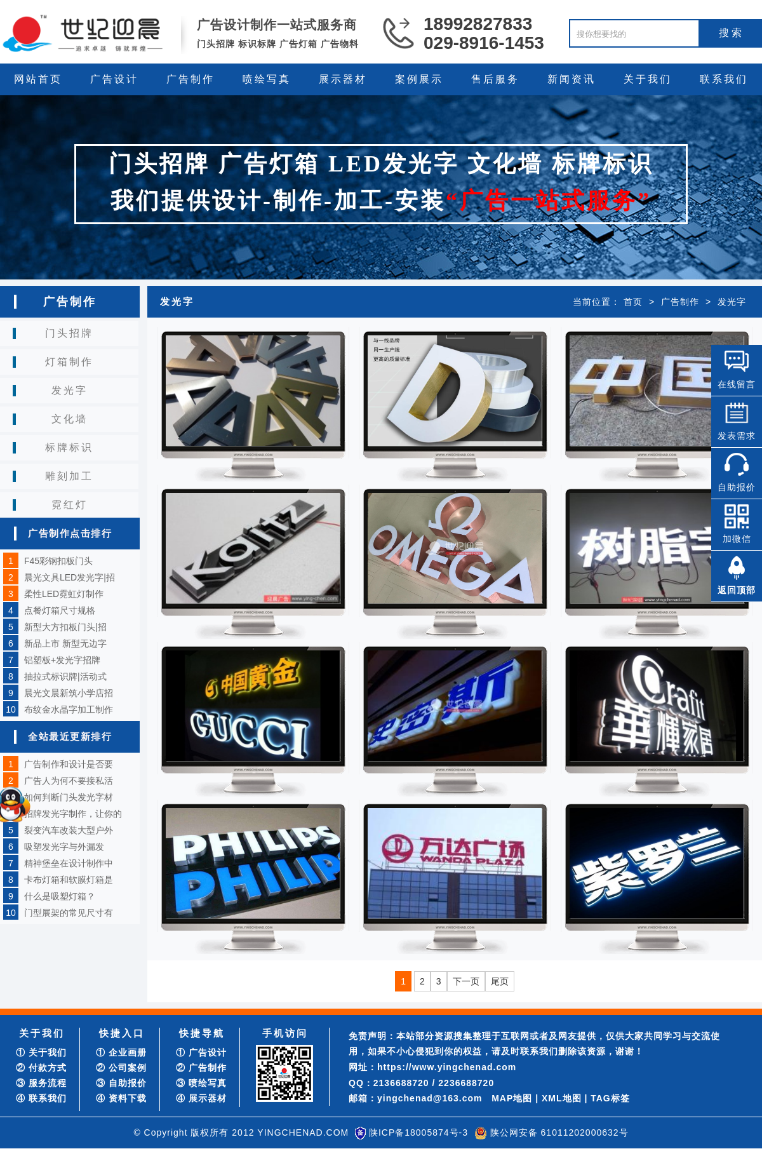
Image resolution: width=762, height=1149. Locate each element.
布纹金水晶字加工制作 (68, 709)
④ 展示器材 (201, 1098)
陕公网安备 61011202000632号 (559, 1132)
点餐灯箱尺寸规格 (59, 610)
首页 (633, 302)
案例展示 (419, 79)
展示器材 (343, 79)
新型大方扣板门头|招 (65, 627)
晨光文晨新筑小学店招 (68, 693)
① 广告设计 (201, 1052)
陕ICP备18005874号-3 (418, 1132)
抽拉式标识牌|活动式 (65, 676)
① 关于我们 (41, 1052)
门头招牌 (69, 333)
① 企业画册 (121, 1052)
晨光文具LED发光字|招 (69, 577)
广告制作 (190, 79)
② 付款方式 (41, 1068)
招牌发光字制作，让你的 (73, 814)
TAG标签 (610, 1098)
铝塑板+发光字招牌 (62, 660)
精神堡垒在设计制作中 (68, 863)
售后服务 (495, 79)
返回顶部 (737, 590)
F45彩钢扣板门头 (58, 561)
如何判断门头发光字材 (68, 797)
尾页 (500, 981)
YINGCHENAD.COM (303, 1132)
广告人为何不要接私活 (68, 781)
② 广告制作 (201, 1068)
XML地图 (562, 1098)
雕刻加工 (69, 476)
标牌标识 (69, 447)
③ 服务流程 (41, 1083)
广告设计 (114, 79)
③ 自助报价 (121, 1083)
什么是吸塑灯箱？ (59, 896)
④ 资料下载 (121, 1098)
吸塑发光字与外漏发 (64, 847)
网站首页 (38, 79)
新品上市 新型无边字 (65, 643)
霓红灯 (69, 504)
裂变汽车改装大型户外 (68, 830)
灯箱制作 (69, 361)
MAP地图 (511, 1098)
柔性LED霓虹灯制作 (64, 594)
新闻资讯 (571, 79)
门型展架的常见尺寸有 (68, 913)
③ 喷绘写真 (201, 1083)
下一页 (466, 981)
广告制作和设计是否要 (68, 764)
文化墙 (69, 418)
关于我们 (648, 79)
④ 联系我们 (41, 1098)
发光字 (69, 390)
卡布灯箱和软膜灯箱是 (68, 880)
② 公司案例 (121, 1068)
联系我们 (724, 79)
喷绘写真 (267, 79)
